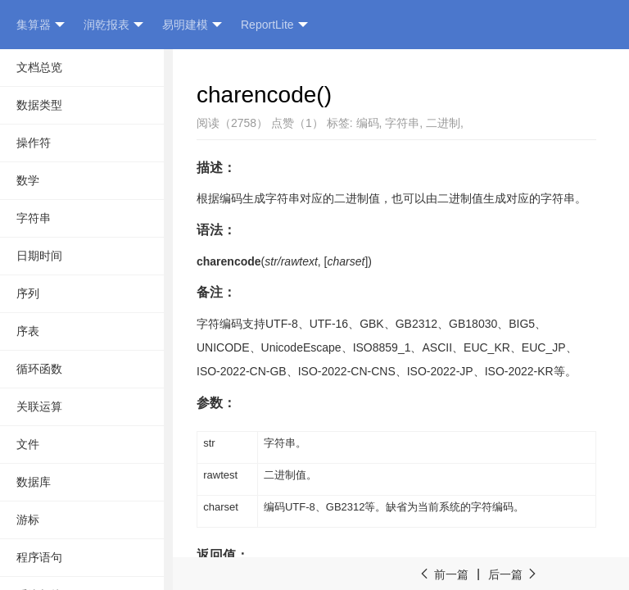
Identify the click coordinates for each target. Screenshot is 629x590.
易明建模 (192, 25)
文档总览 (39, 67)
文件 (27, 444)
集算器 (40, 25)
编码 (367, 122)
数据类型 (39, 104)
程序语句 (39, 557)
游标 (27, 519)
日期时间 (39, 255)
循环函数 (39, 368)
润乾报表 (113, 25)
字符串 (33, 218)
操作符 (33, 142)
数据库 (33, 481)
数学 (27, 180)
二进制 (443, 122)
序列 (27, 293)
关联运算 (39, 406)
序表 (27, 331)
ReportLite (274, 25)
